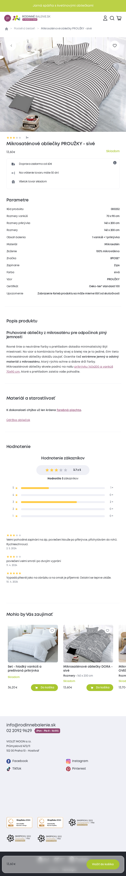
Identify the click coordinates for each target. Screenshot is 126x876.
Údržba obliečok (18, 420)
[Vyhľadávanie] (112, 18)
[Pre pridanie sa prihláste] (115, 45)
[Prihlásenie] (105, 18)
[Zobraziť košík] (119, 18)
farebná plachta (69, 410)
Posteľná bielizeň (24, 28)
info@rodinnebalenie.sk (31, 725)
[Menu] (7, 18)
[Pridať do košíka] (44, 687)
